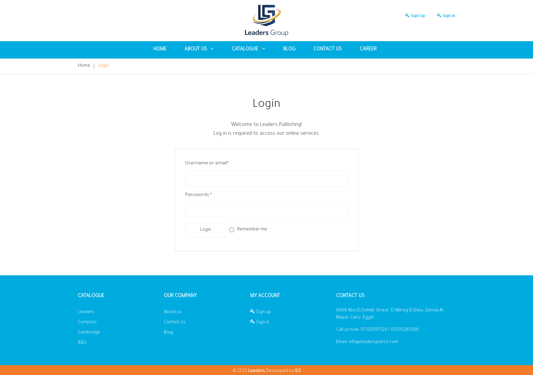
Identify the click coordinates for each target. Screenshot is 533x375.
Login (103, 66)
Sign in (444, 16)
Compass (87, 322)
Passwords (198, 195)
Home (160, 49)
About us (173, 312)
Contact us (327, 49)
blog (289, 49)
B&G (82, 343)
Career (368, 49)
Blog (168, 332)
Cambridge (89, 332)
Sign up (413, 16)
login (205, 230)
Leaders (86, 312)
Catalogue (248, 49)
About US (199, 49)
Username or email (207, 163)
